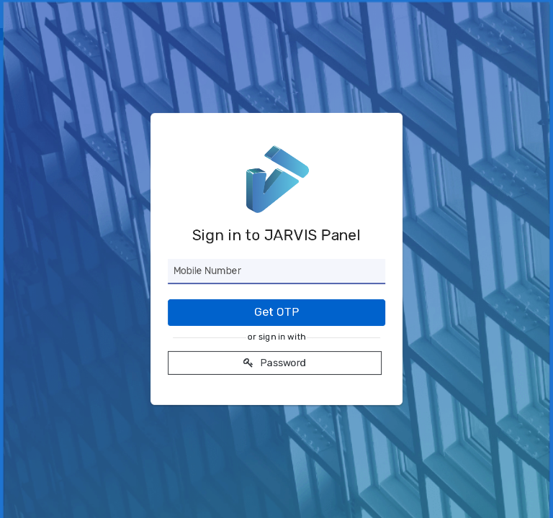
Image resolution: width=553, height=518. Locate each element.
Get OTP (276, 312)
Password (274, 363)
